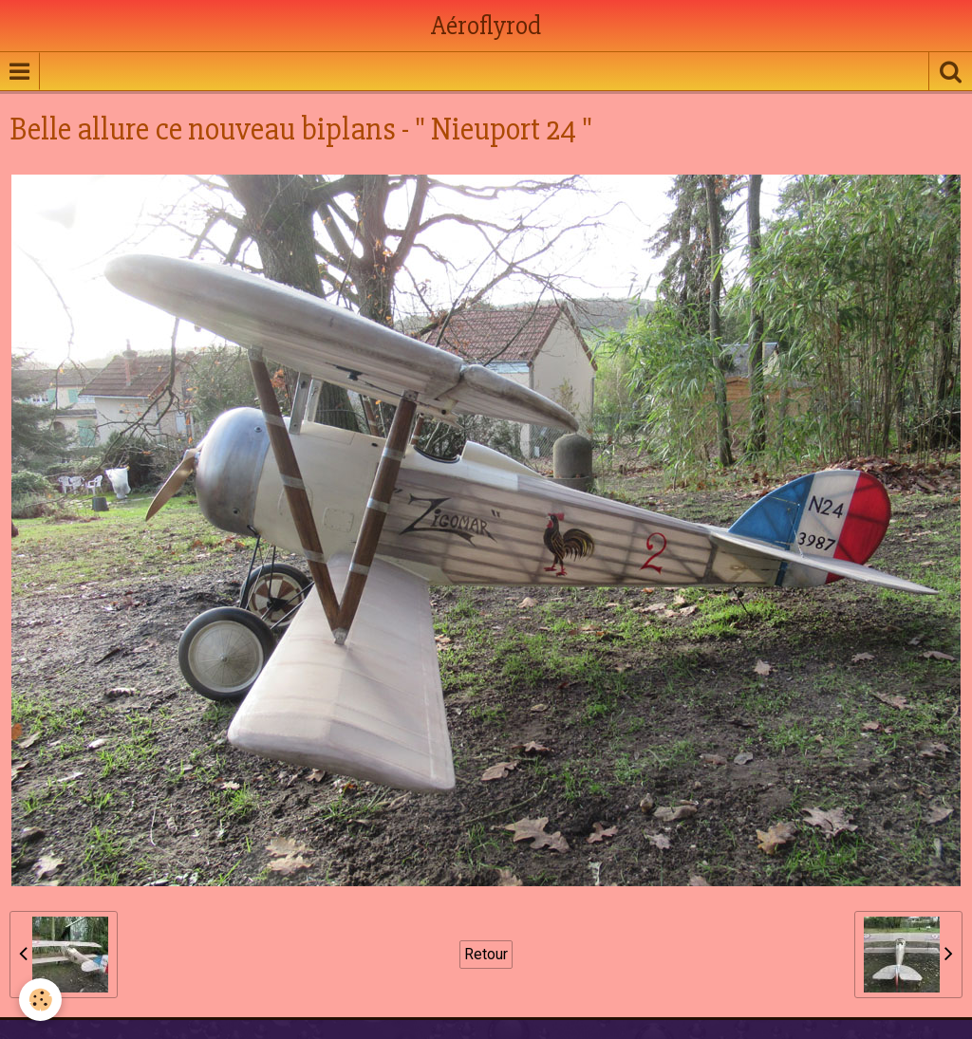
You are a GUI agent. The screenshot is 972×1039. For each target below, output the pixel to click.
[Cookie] (40, 999)
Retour (486, 954)
